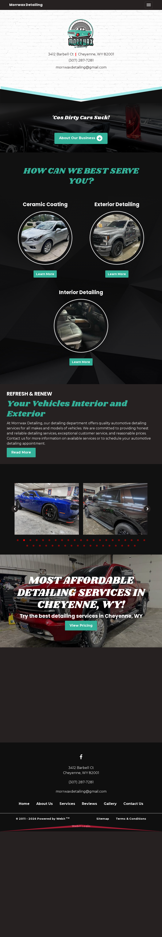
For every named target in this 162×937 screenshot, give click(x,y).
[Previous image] (14, 508)
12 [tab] (87, 540)
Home (24, 804)
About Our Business (81, 138)
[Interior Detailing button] (81, 326)
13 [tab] (94, 540)
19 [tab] (132, 540)
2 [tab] (24, 540)
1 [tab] (18, 540)
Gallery (110, 804)
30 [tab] (78, 545)
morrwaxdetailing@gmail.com (81, 67)
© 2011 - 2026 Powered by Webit (42, 818)
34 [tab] (103, 545)
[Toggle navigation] (149, 4)
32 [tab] (90, 545)
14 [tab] (100, 540)
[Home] (81, 33)
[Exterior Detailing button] (117, 238)
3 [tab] (30, 540)
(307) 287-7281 (81, 60)
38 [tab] (128, 545)
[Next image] (147, 508)
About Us (44, 804)
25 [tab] (46, 545)
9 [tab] (68, 540)
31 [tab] (84, 545)
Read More (21, 452)
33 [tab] (97, 545)
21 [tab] (144, 540)
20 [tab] (138, 540)
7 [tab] (56, 540)
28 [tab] (65, 545)
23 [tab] (33, 545)
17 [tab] (119, 540)
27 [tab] (59, 545)
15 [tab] (106, 540)
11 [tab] (81, 540)
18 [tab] (125, 540)
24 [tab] (40, 545)
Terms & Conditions (131, 818)
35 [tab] (109, 545)
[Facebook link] (81, 757)
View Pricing (81, 625)
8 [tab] (62, 540)
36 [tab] (116, 545)
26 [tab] (52, 545)
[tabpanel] (47, 509)
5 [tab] (43, 540)
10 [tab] (75, 540)
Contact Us (133, 804)
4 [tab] (37, 540)
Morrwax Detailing (26, 4)
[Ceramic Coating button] (45, 238)
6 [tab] (49, 540)
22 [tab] (27, 545)
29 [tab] (71, 545)
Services (67, 804)
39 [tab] (135, 545)
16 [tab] (113, 540)
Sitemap (102, 818)
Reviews (89, 804)
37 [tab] (122, 545)
